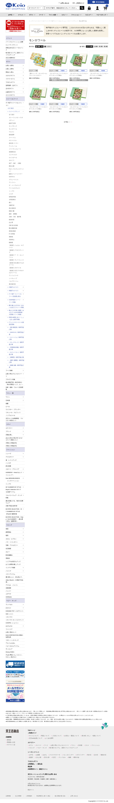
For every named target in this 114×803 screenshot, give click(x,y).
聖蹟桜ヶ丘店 (11, 742)
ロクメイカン (13, 140)
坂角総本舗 (12, 197)
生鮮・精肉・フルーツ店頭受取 (14, 388)
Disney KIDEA (10, 652)
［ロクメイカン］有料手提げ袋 (16, 353)
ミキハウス (9, 617)
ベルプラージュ (13, 281)
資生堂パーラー (13, 143)
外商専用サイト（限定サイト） (38, 769)
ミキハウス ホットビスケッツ (15, 620)
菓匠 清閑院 (13, 214)
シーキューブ (13, 278)
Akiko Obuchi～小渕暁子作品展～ (14, 581)
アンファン (12, 182)
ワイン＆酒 (52, 15)
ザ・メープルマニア (15, 185)
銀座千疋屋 (12, 123)
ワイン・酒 (9, 393)
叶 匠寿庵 (12, 234)
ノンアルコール (10, 415)
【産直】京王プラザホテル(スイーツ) (16, 271)
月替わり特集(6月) (11, 446)
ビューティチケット (12, 45)
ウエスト (11, 132)
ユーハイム (12, 137)
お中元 (10, 15)
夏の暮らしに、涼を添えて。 (14, 577)
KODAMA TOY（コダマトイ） (15, 611)
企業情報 (8, 796)
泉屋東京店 (12, 152)
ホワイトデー (80, 755)
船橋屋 (11, 242)
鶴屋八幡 (11, 211)
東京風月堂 (12, 284)
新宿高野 (11, 134)
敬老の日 (103, 755)
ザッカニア (9, 649)
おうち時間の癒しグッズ (13, 564)
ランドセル (62, 757)
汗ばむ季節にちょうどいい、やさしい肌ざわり (14, 656)
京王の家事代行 (10, 58)
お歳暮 (38, 755)
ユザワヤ (8, 594)
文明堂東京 (12, 199)
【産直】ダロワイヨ (15, 268)
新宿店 (9, 740)
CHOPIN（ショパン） (12, 623)
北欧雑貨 (8, 588)
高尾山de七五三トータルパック (14, 49)
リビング (88, 15)
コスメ (63, 15)
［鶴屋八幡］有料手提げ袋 (16, 366)
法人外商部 (18, 796)
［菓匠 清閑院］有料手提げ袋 (16, 361)
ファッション (75, 15)
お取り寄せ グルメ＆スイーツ (60, 745)
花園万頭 (11, 205)
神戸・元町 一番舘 (15, 163)
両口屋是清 (12, 208)
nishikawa (9, 597)
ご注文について (57, 735)
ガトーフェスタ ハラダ (16, 117)
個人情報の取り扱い (60, 796)
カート (106, 8)
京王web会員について (35, 738)
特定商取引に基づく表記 (43, 796)
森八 (10, 202)
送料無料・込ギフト (12, 85)
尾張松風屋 (12, 231)
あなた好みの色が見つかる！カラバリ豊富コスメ (14, 439)
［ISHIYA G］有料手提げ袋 (16, 333)
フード (41, 15)
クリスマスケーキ (54, 755)
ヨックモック (13, 126)
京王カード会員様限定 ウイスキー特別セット (14, 419)
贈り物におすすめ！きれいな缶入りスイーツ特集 (16, 306)
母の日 (89, 755)
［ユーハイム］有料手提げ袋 (16, 338)
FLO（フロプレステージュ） (16, 170)
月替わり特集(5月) (11, 443)
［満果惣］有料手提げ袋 (16, 357)
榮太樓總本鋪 (13, 228)
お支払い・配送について (71, 735)
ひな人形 (38, 757)
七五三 (54, 757)
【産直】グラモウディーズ (16, 251)
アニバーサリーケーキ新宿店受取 (16, 323)
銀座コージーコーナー (15, 174)
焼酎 (7, 403)
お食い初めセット (11, 632)
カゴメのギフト (10, 95)
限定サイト (31, 790)
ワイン (73, 745)
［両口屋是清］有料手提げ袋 (16, 328)
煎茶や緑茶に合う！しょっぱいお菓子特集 (16, 318)
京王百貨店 (99, 801)
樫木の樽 (11, 166)
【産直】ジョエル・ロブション (16, 246)
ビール (8, 406)
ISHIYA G (12, 176)
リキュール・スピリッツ (13, 412)
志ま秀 (11, 222)
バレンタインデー (68, 755)
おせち (45, 755)
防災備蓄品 (9, 555)
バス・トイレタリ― (12, 542)
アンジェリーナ (13, 275)
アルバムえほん (10, 643)
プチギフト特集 (10, 379)
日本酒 (80, 745)
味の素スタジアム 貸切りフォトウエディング (15, 54)
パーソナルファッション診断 (14, 42)
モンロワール (13, 129)
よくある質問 (49, 738)
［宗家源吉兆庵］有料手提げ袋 (16, 348)
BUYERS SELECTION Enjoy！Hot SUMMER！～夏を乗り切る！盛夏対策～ (14, 519)
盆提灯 (31, 757)
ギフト (31, 15)
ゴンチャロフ (13, 154)
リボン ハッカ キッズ (12, 640)
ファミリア (9, 629)
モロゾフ (11, 160)
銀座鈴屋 (11, 219)
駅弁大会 (76, 757)
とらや (11, 194)
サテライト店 (11, 745)
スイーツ (38, 745)
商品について (45, 735)
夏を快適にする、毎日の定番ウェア (14, 502)
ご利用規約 (29, 796)
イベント (20, 15)
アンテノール (13, 146)
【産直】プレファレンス (16, 260)
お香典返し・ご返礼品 (35, 764)
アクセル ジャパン (12, 585)
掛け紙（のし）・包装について (91, 735)
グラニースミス (13, 179)
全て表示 (11, 108)
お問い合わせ (64, 3)
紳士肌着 (8, 466)
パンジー (8, 591)
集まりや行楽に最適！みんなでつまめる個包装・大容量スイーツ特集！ (16, 312)
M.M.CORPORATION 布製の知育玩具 (14, 636)
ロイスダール (13, 157)
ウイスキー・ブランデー (13, 409)
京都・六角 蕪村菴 (15, 216)
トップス (11, 191)
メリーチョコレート (15, 149)
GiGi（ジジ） (10, 614)
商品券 (30, 766)
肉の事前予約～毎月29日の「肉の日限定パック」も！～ (14, 383)
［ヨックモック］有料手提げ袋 (16, 343)
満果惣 (11, 237)
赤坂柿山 (11, 239)
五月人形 (46, 757)
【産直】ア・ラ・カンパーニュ (16, 256)
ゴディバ (11, 120)
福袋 (69, 757)
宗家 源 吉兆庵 (13, 225)
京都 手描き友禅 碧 (11, 506)
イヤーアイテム (10, 574)
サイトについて (34, 735)
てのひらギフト (33, 761)
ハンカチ (8, 463)
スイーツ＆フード (12, 99)
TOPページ (31, 730)
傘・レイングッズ (11, 460)
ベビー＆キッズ (101, 15)
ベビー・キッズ (11, 600)
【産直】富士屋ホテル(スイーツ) (16, 264)
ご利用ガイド (80, 3)
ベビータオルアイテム (12, 646)
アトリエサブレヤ (14, 188)
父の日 (96, 755)
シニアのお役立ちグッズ (13, 561)
